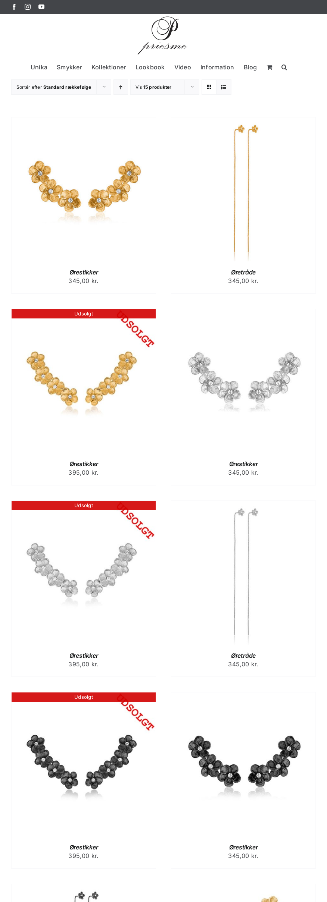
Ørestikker (83, 272)
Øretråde (243, 272)
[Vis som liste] (224, 87)
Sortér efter (53, 87)
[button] (284, 67)
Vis (154, 87)
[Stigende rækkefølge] (120, 87)
